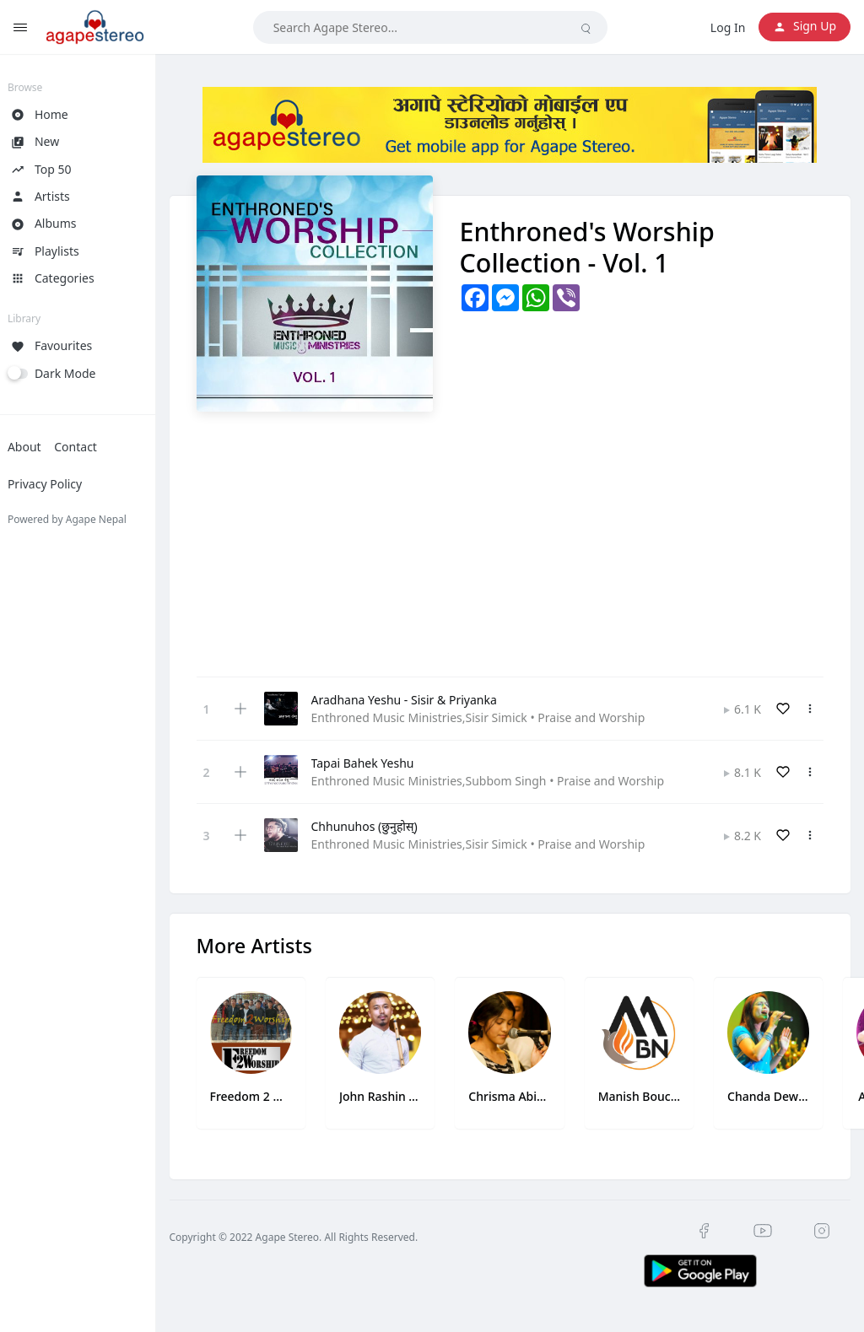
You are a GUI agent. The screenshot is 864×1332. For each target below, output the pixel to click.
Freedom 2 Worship (262, 1094)
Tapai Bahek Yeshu (375, 763)
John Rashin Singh (389, 1094)
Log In (727, 27)
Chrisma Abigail (516, 1094)
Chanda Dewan (770, 1094)
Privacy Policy (57, 484)
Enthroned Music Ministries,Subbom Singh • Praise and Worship (501, 781)
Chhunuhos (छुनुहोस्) (377, 826)
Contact (88, 447)
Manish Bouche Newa (643, 1094)
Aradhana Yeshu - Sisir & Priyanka (417, 700)
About (37, 447)
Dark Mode (78, 373)
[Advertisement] (516, 538)
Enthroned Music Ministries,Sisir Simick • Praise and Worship (491, 717)
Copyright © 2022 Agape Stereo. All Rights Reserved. (306, 1234)
